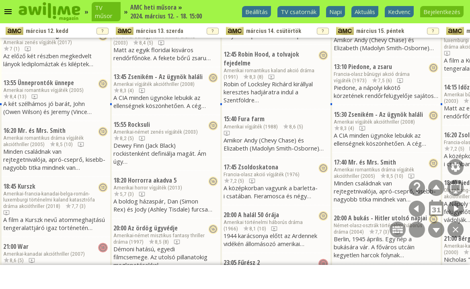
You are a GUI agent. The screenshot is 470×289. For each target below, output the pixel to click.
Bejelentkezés (441, 12)
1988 (270, 127)
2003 (120, 43)
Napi (335, 12)
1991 (230, 77)
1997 (136, 242)
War (23, 246)
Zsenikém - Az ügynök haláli (165, 76)
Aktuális (365, 12)
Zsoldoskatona (258, 167)
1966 (230, 229)
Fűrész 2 (249, 262)
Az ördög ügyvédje (153, 228)
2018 (53, 206)
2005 (76, 90)
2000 (451, 252)
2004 (356, 232)
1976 (292, 174)
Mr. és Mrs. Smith (42, 130)
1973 (359, 80)
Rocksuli (139, 124)
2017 (64, 42)
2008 (187, 84)
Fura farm (251, 118)
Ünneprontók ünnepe (46, 82)
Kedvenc (399, 12)
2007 (77, 254)
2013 (175, 188)
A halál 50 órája (258, 214)
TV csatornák (298, 12)
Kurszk (26, 186)
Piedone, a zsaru (370, 66)
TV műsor (104, 12)
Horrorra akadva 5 (152, 180)
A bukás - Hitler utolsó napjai (387, 218)
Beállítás (256, 12)
